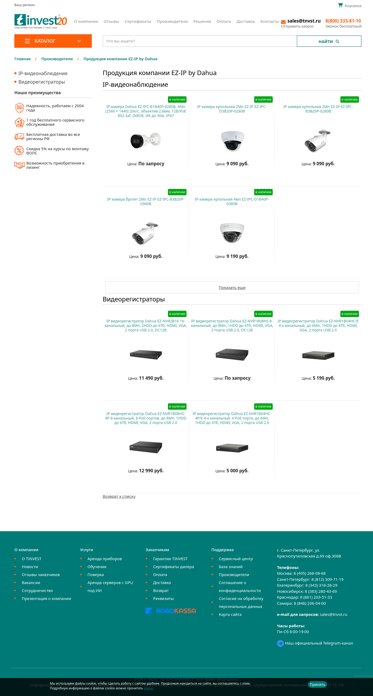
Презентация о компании (46, 598)
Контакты (270, 21)
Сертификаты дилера (173, 566)
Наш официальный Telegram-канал (315, 643)
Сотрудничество (37, 590)
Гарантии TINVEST (170, 558)
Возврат (161, 590)
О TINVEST (31, 558)
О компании (86, 21)
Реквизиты (163, 598)
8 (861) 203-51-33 (316, 597)
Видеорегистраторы (41, 82)
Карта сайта (230, 614)
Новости (30, 566)
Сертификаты (138, 21)
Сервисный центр (236, 558)
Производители (172, 21)
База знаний (231, 566)
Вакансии (31, 582)
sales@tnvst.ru (333, 614)
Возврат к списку (119, 496)
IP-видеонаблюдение (42, 73)
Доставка (246, 21)
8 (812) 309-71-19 (327, 579)
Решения (202, 21)
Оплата (224, 21)
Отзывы (111, 21)
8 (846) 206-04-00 (310, 603)
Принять (317, 684)
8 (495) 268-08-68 (310, 573)
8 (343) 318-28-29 (321, 585)
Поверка (96, 574)
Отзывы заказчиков (41, 574)
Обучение (97, 566)
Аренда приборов (105, 558)
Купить (143, 176)
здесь (148, 688)
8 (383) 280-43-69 (321, 591)
